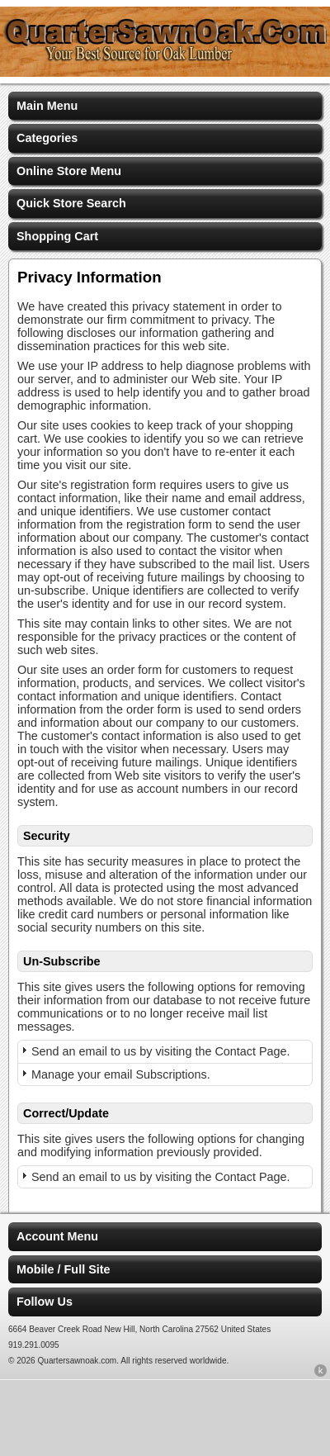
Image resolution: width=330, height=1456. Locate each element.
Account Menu (57, 1236)
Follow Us (44, 1301)
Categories (47, 138)
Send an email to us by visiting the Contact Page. (160, 1051)
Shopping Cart (57, 236)
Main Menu (47, 105)
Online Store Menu (68, 171)
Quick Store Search (71, 203)
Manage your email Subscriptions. (120, 1074)
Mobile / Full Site (63, 1269)
